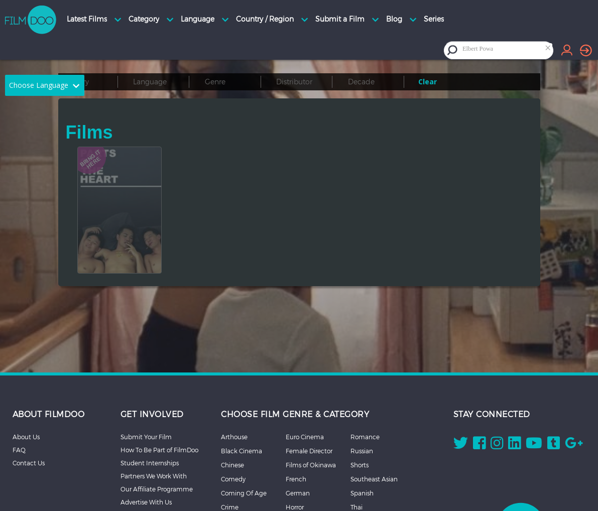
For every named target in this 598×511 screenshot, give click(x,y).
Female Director (309, 450)
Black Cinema (241, 450)
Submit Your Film (146, 436)
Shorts (359, 464)
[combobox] (506, 50)
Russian (361, 450)
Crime (229, 506)
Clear (427, 81)
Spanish (362, 492)
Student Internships (150, 462)
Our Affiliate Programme (157, 488)
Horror (295, 506)
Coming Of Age (244, 492)
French (296, 478)
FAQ (19, 449)
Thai (356, 506)
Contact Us (29, 462)
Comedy (233, 478)
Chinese (232, 464)
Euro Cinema (305, 436)
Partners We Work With (154, 475)
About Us (26, 436)
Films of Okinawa (311, 464)
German (298, 492)
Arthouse (234, 436)
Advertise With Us (146, 501)
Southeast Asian (374, 478)
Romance (365, 436)
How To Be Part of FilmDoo (159, 449)
